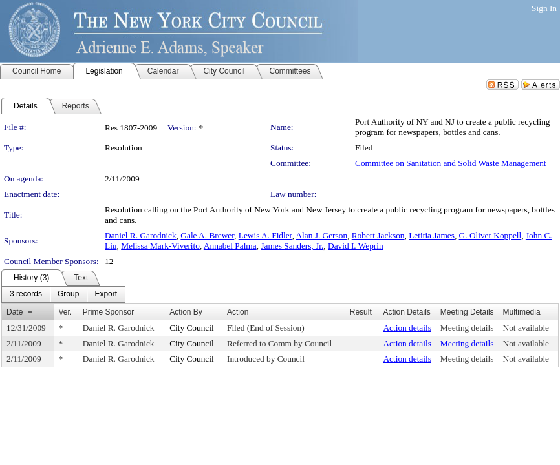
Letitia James (432, 235)
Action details (407, 328)
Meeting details (467, 328)
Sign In (544, 8)
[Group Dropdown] (68, 294)
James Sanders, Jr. (292, 246)
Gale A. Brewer (207, 235)
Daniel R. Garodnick (141, 235)
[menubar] (63, 294)
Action (237, 311)
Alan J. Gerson (321, 235)
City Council (191, 328)
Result (361, 311)
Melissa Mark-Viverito (160, 246)
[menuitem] (26, 294)
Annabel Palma (230, 246)
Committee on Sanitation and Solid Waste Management (450, 163)
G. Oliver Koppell (490, 235)
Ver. (65, 311)
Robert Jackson (378, 235)
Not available (526, 328)
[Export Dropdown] (106, 294)
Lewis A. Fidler (265, 235)
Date (14, 311)
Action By (185, 311)
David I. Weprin (355, 246)
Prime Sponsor (108, 311)
